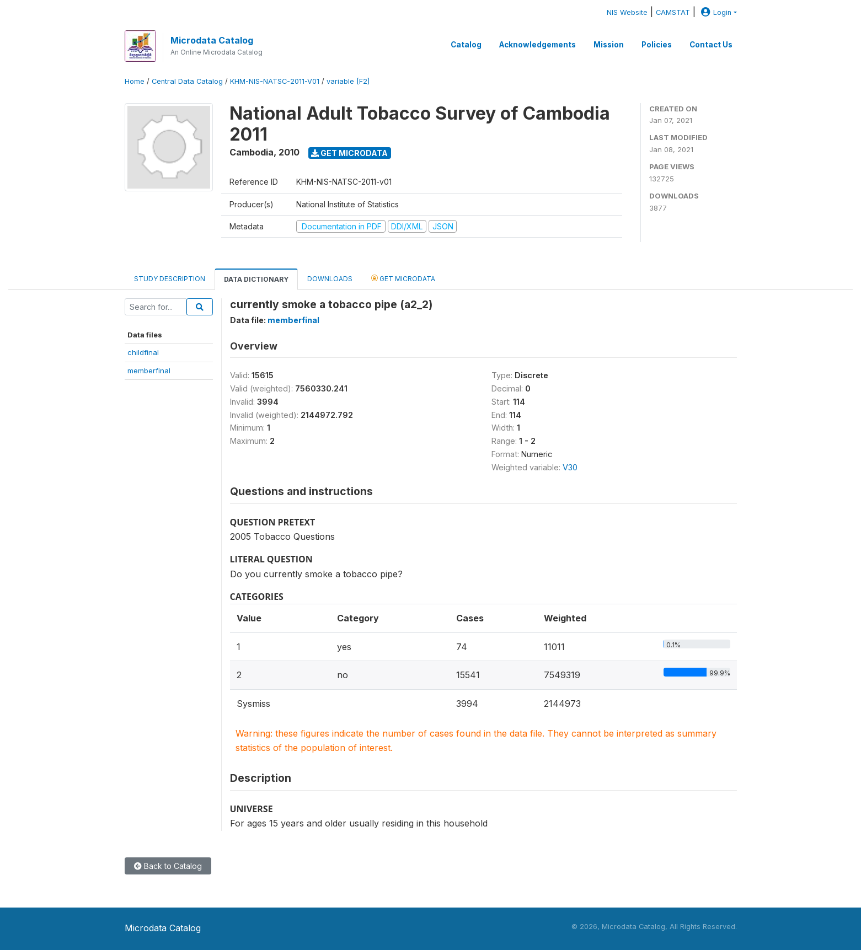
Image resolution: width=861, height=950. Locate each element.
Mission (608, 44)
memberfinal (148, 370)
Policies (656, 44)
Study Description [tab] (169, 279)
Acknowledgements (537, 44)
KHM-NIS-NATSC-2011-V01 (274, 81)
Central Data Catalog (187, 81)
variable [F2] (348, 81)
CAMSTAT (673, 12)
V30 (570, 467)
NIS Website (627, 12)
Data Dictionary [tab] (256, 279)
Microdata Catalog (211, 40)
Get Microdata (349, 153)
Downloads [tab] (329, 279)
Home (135, 81)
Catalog (466, 44)
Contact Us (710, 44)
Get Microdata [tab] (403, 278)
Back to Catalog (168, 866)
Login (714, 12)
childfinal (143, 352)
